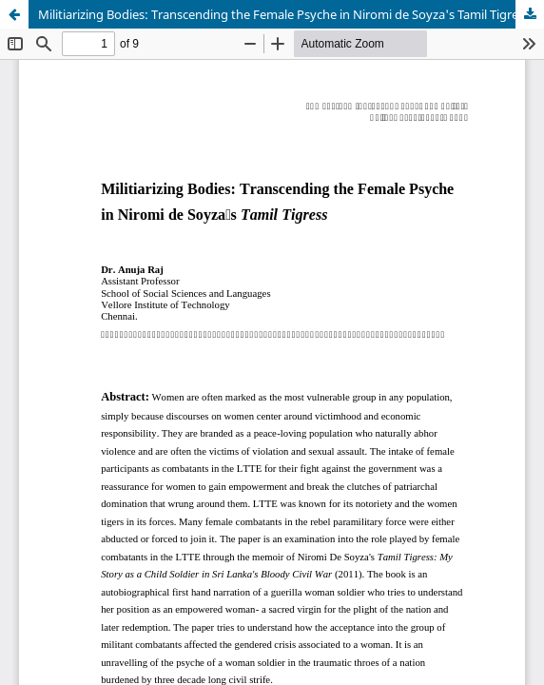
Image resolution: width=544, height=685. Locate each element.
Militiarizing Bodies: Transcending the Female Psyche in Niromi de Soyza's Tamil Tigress (284, 14)
